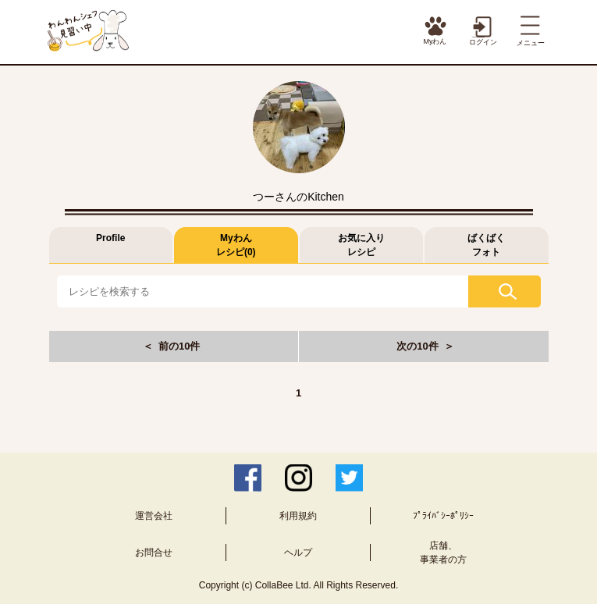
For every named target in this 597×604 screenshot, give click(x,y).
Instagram (298, 478)
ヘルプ (298, 552)
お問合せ (153, 552)
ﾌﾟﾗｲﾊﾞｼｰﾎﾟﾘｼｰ (443, 515)
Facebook (247, 478)
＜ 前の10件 (172, 346)
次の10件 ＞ (425, 346)
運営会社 (153, 515)
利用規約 (298, 515)
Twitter (349, 478)
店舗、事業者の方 (443, 552)
